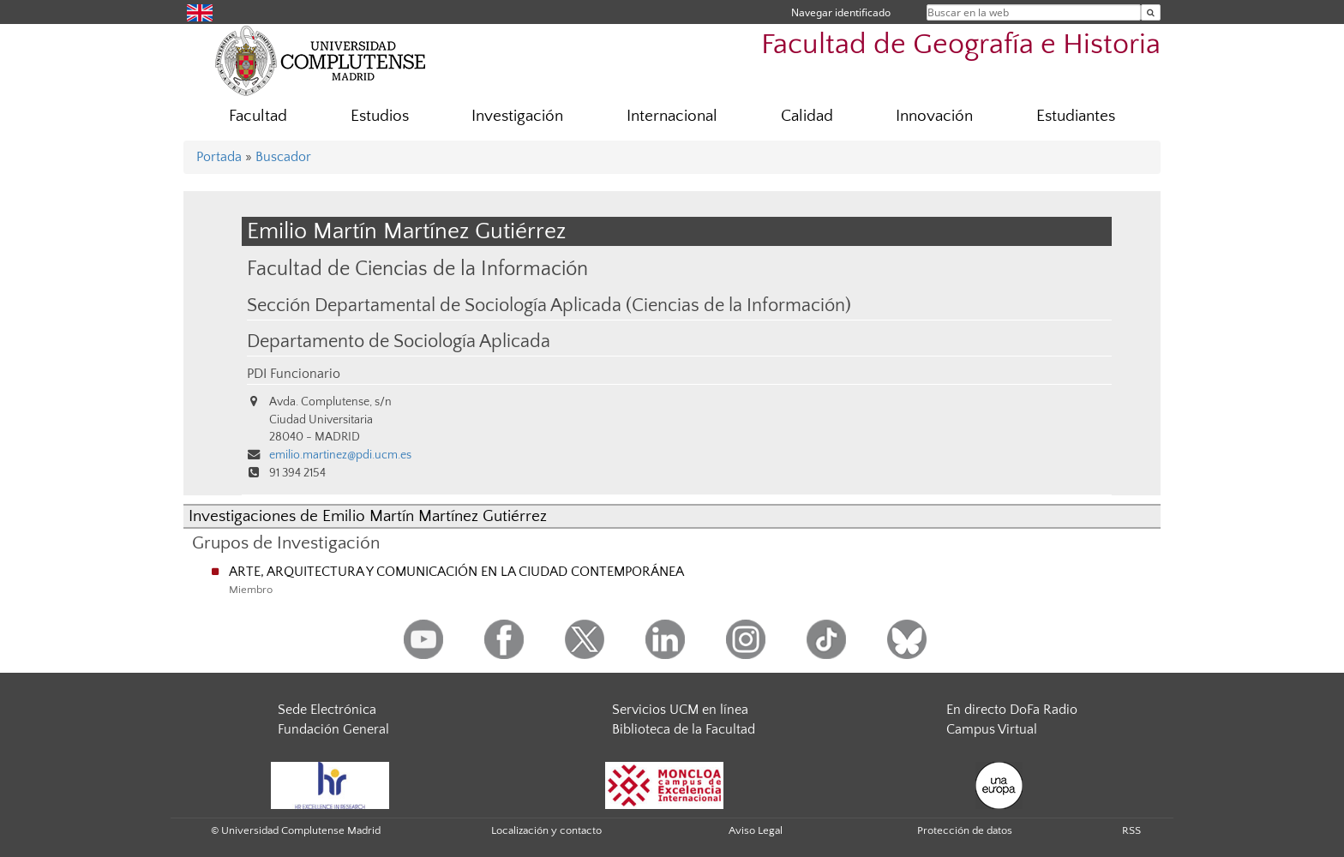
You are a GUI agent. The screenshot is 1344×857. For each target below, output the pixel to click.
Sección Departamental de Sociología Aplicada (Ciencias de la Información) (549, 306)
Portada (219, 157)
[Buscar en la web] (1151, 12)
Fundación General (333, 729)
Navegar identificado (841, 12)
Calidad (807, 116)
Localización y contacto (546, 830)
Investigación (517, 116)
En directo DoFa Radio (1011, 709)
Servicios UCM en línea (680, 709)
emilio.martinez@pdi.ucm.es (340, 455)
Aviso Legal (756, 830)
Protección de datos (964, 830)
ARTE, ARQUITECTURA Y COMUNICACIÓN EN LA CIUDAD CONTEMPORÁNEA (456, 571)
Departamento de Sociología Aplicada (398, 342)
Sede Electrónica (327, 709)
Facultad (258, 116)
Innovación (934, 116)
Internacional (672, 116)
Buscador (283, 157)
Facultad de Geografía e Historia (961, 45)
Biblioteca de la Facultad (683, 729)
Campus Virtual (991, 729)
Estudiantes (1075, 116)
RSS (1131, 830)
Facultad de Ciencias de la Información (417, 268)
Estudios (380, 116)
